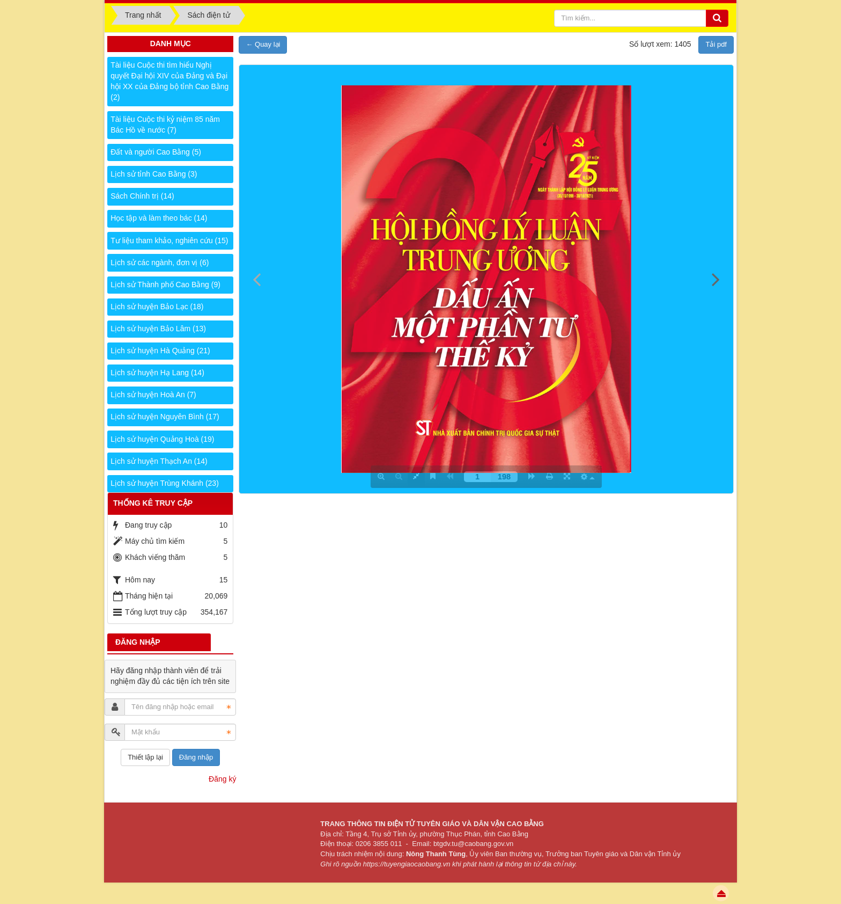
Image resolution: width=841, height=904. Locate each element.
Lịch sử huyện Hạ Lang (157, 372)
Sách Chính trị (142, 196)
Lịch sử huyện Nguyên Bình (164, 416)
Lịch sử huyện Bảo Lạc (156, 306)
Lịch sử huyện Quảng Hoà (162, 439)
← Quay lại (263, 44)
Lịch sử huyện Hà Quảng (160, 350)
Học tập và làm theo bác (158, 218)
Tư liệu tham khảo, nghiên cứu (169, 240)
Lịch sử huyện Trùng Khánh (164, 483)
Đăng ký (222, 779)
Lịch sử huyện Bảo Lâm (158, 328)
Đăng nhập (196, 757)
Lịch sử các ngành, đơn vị (159, 262)
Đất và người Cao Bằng (155, 152)
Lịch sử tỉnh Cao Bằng (153, 174)
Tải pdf (716, 44)
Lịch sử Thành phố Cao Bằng (165, 284)
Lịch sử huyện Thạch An (159, 461)
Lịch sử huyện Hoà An (153, 394)
